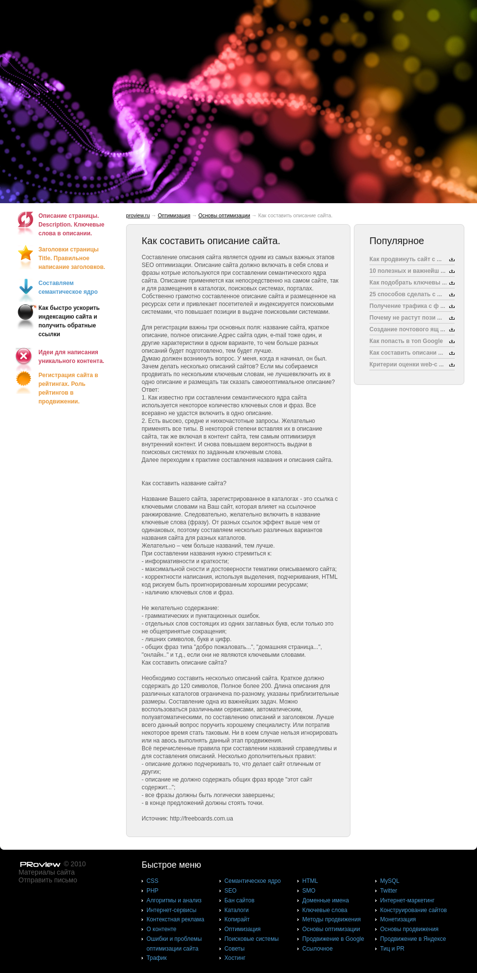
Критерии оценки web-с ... (406, 364)
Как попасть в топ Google (406, 341)
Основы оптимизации (224, 215)
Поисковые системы (251, 938)
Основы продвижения (409, 929)
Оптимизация (174, 215)
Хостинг (234, 957)
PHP (152, 890)
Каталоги (236, 910)
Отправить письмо (47, 880)
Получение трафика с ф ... (407, 306)
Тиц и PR (392, 948)
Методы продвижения (331, 919)
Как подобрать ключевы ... (408, 282)
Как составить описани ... (406, 352)
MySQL (390, 881)
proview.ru (138, 215)
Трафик (156, 957)
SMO (308, 890)
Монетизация (398, 919)
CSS (152, 881)
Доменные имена (325, 900)
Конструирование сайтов (413, 910)
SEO (230, 890)
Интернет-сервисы (171, 910)
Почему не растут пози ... (405, 317)
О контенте (162, 929)
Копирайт (237, 919)
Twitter (388, 890)
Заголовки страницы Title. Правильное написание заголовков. (71, 258)
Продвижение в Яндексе (413, 938)
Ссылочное (317, 948)
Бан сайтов (239, 900)
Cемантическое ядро (252, 881)
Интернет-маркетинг (407, 900)
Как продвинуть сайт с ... (405, 259)
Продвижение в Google (333, 938)
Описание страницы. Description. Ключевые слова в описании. (71, 224)
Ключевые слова (325, 910)
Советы (234, 948)
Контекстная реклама (175, 919)
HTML (310, 881)
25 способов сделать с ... (405, 294)
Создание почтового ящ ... (407, 329)
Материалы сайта (46, 872)
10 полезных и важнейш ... (407, 270)
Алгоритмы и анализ (174, 900)
